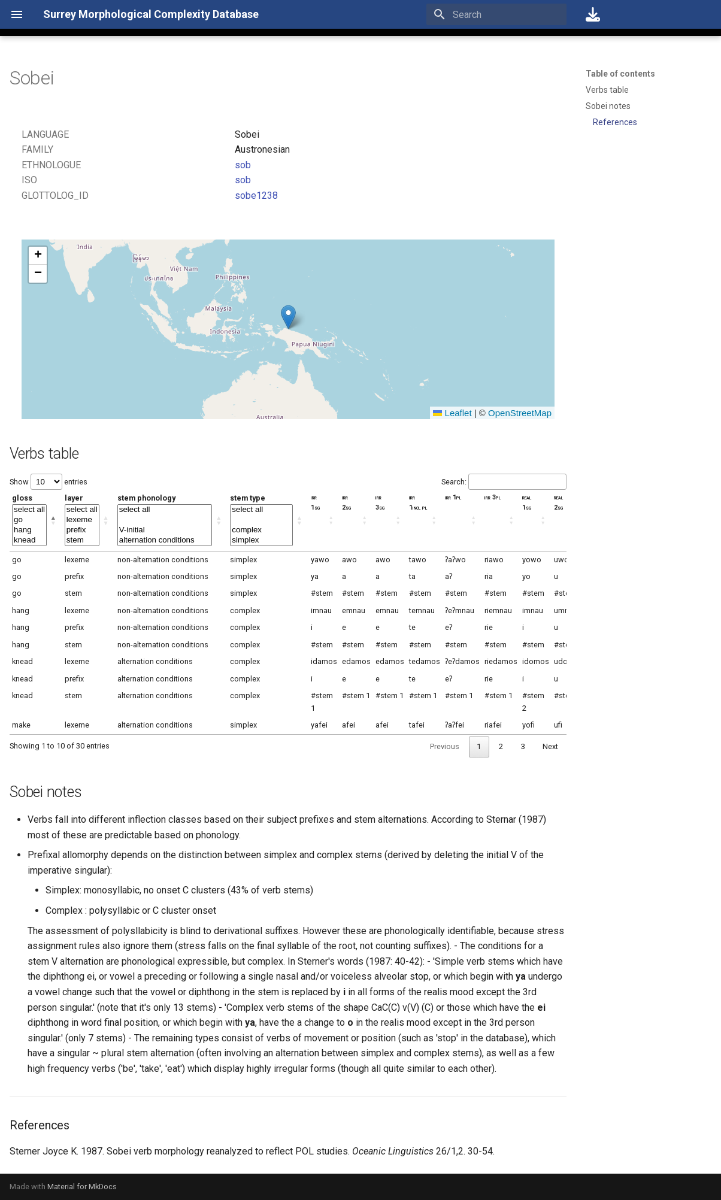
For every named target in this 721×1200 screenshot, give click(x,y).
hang (29, 530)
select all (29, 510)
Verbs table (607, 90)
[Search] (496, 14)
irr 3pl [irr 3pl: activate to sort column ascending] (492, 497)
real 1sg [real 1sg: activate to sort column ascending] (527, 502)
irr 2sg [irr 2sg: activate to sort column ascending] (347, 502)
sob (243, 165)
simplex (261, 540)
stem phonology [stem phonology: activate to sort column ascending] (165, 519)
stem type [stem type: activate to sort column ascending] (261, 519)
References (615, 122)
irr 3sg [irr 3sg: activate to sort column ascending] (380, 502)
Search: (503, 481)
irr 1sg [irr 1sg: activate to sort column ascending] (315, 502)
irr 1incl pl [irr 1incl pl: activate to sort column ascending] (418, 502)
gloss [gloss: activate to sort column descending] (29, 519)
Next (550, 746)
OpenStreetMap (520, 413)
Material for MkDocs (82, 1186)
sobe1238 (256, 195)
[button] (288, 317)
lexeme (82, 520)
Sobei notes (608, 106)
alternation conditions (165, 540)
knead (29, 540)
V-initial (165, 530)
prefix (82, 530)
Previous (444, 746)
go (29, 520)
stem (82, 540)
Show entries (48, 481)
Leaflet (452, 413)
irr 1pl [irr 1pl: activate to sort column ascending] (453, 497)
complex (261, 530)
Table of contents (620, 73)
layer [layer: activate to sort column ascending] (82, 519)
